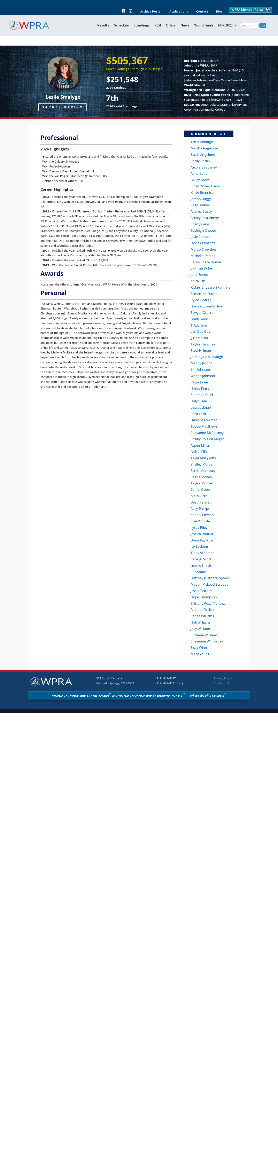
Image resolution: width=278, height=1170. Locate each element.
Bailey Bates (200, 180)
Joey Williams (201, 628)
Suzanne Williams (204, 635)
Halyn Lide (199, 401)
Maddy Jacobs (201, 363)
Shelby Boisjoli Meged (208, 439)
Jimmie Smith (201, 565)
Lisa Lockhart (201, 407)
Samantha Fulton (204, 293)
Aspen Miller (200, 445)
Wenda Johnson (203, 376)
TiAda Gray (199, 325)
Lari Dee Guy (200, 331)
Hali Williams (200, 622)
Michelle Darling (203, 256)
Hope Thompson (204, 597)
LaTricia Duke (201, 268)
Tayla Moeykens (203, 458)
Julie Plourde (200, 521)
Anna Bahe (199, 173)
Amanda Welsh (202, 609)
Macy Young (200, 654)
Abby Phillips (200, 508)
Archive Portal (148, 11)
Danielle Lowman (204, 420)
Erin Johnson (200, 369)
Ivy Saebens (200, 546)
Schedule (121, 25)
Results (103, 25)
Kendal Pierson (202, 515)
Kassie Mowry (201, 477)
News (184, 25)
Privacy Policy (223, 678)
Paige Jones (199, 382)
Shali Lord (198, 414)
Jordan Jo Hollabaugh (207, 356)
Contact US (221, 683)
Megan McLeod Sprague (209, 584)
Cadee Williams (202, 616)
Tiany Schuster (202, 553)
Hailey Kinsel (200, 388)
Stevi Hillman (201, 350)
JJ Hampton (199, 338)
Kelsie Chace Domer (206, 262)
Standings (142, 25)
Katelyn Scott (201, 559)
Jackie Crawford (203, 243)
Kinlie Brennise (202, 192)
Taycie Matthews (204, 426)
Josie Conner (200, 236)
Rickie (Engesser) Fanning (210, 287)
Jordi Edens (199, 274)
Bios (217, 11)
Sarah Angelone (203, 154)
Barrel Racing (63, 107)
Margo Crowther (203, 249)
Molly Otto (199, 496)
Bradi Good (199, 319)
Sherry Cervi (200, 224)
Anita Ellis (198, 281)
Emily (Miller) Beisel (205, 186)
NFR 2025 (227, 25)
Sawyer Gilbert (202, 312)
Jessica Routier (202, 534)
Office (171, 25)
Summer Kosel (202, 394)
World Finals (203, 25)
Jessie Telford (201, 590)
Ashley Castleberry (205, 218)
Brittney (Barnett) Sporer (210, 578)
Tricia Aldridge (202, 142)
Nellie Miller (200, 451)
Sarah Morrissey (203, 470)
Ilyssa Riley (199, 527)
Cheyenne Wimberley (207, 641)
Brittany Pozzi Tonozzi (208, 603)
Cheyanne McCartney (207, 432)
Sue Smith (198, 572)
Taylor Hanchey (203, 344)
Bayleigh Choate (203, 230)
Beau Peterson (202, 502)
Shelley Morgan (203, 464)
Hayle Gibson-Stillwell (207, 306)
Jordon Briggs (201, 199)
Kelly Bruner (200, 205)
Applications (176, 11)
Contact (200, 11)
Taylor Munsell (202, 483)
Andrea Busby (201, 211)
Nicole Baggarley (204, 167)
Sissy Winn (199, 647)
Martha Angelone (204, 148)
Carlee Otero (200, 489)
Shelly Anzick (200, 161)
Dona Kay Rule (202, 540)
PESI (158, 25)
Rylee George (201, 300)
